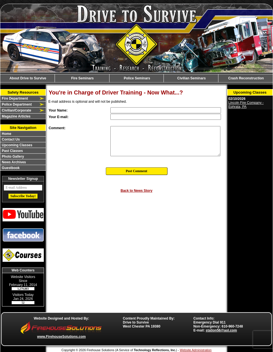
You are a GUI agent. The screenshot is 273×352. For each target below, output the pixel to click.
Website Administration (196, 350)
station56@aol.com (221, 330)
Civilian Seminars (191, 78)
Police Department (16, 104)
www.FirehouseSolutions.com (61, 337)
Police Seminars (136, 78)
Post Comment (136, 171)
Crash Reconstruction (245, 78)
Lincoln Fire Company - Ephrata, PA (246, 105)
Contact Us (10, 139)
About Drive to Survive (27, 78)
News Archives (13, 162)
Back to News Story (136, 191)
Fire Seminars (82, 78)
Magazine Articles (15, 116)
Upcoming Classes (16, 145)
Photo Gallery (12, 156)
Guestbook (10, 168)
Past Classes (12, 151)
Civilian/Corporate (16, 110)
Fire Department (14, 98)
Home (6, 134)
